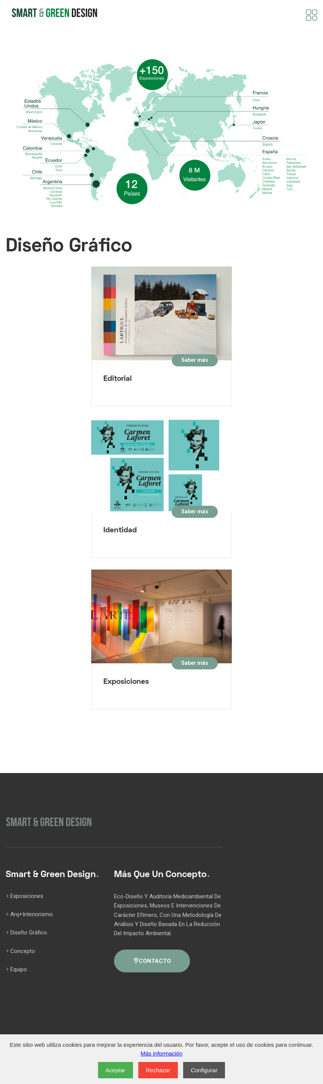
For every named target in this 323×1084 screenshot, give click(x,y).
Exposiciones (126, 681)
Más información (161, 1053)
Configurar (204, 1070)
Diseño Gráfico (28, 932)
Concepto (22, 951)
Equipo (18, 969)
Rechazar (158, 1070)
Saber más (194, 360)
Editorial (117, 379)
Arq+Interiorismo (31, 914)
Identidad (120, 530)
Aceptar (115, 1070)
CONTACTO (152, 961)
